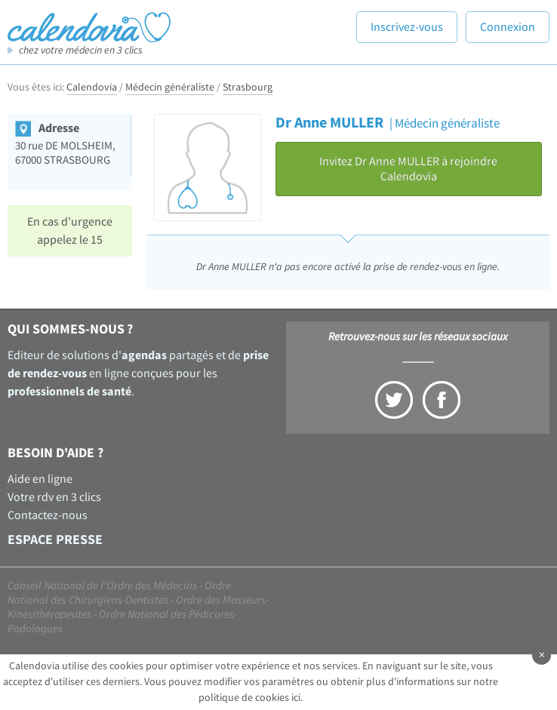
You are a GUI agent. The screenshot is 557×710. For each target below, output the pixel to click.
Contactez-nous (48, 515)
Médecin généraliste (169, 87)
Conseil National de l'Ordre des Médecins (102, 586)
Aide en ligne (40, 479)
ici (295, 698)
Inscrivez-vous (407, 27)
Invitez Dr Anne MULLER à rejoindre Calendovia (408, 169)
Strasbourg (247, 87)
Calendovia (91, 87)
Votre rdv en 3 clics (54, 497)
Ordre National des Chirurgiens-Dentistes (119, 593)
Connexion (507, 27)
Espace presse (55, 539)
